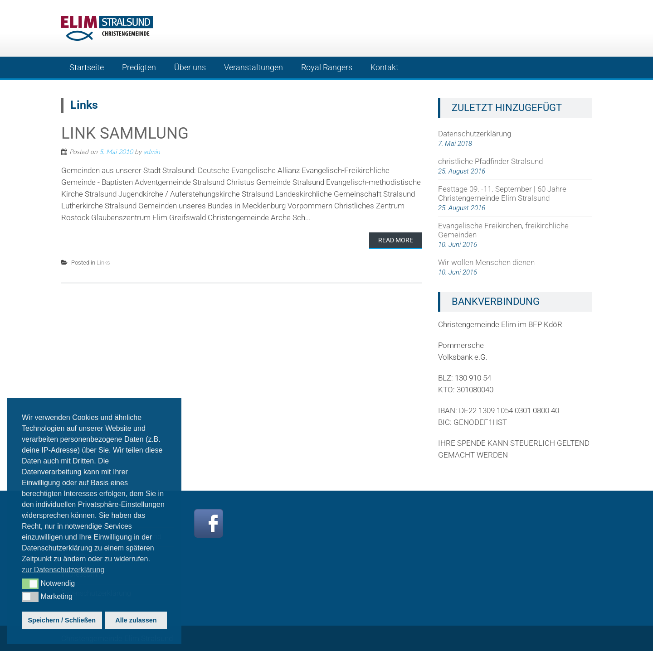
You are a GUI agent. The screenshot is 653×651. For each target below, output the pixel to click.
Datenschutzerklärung (474, 133)
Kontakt (384, 67)
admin (151, 151)
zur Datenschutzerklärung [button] (63, 570)
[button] (30, 583)
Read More (395, 240)
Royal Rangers (326, 67)
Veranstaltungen (253, 67)
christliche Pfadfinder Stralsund (490, 161)
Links (103, 262)
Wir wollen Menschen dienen (486, 262)
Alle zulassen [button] (135, 620)
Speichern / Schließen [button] (62, 620)
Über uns (190, 67)
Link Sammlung (125, 133)
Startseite (86, 67)
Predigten (139, 67)
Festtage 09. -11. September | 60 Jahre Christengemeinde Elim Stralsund (502, 193)
